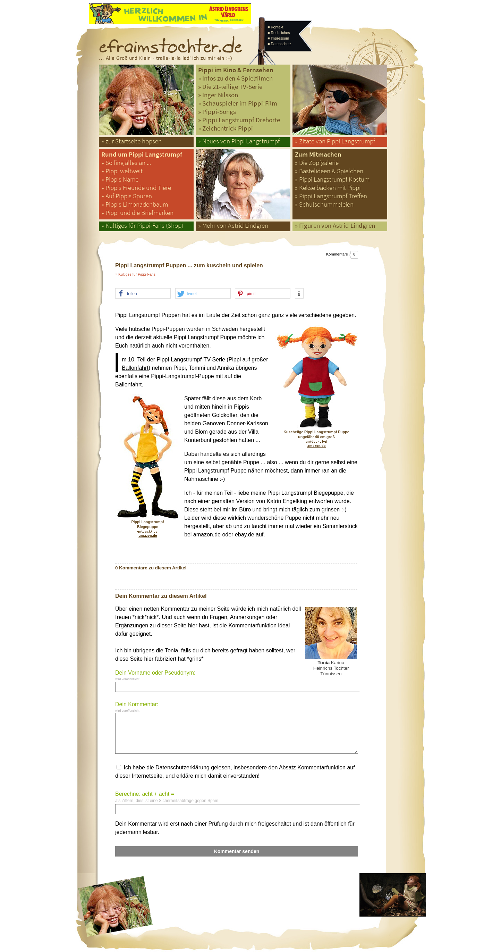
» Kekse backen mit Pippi (327, 188)
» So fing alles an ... (126, 163)
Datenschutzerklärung (182, 767)
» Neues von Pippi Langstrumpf (239, 141)
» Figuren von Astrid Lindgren (335, 225)
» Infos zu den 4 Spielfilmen (235, 78)
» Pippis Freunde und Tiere (136, 188)
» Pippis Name (119, 179)
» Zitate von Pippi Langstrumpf (335, 141)
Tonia (171, 650)
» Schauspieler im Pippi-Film (237, 103)
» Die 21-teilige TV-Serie (230, 87)
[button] (143, 294)
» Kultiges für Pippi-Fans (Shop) (142, 225)
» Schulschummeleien (324, 204)
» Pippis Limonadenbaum (134, 204)
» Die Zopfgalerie (317, 163)
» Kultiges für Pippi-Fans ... (137, 274)
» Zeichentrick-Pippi (225, 128)
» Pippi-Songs (217, 112)
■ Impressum (278, 38)
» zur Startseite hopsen (131, 141)
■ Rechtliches (279, 33)
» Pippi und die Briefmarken (137, 213)
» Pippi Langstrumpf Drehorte (239, 120)
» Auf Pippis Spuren (126, 196)
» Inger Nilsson (218, 95)
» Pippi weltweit (122, 171)
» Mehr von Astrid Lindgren (233, 225)
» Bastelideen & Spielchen (329, 171)
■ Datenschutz (279, 44)
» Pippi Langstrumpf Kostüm (332, 179)
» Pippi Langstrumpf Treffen (331, 196)
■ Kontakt (275, 27)
